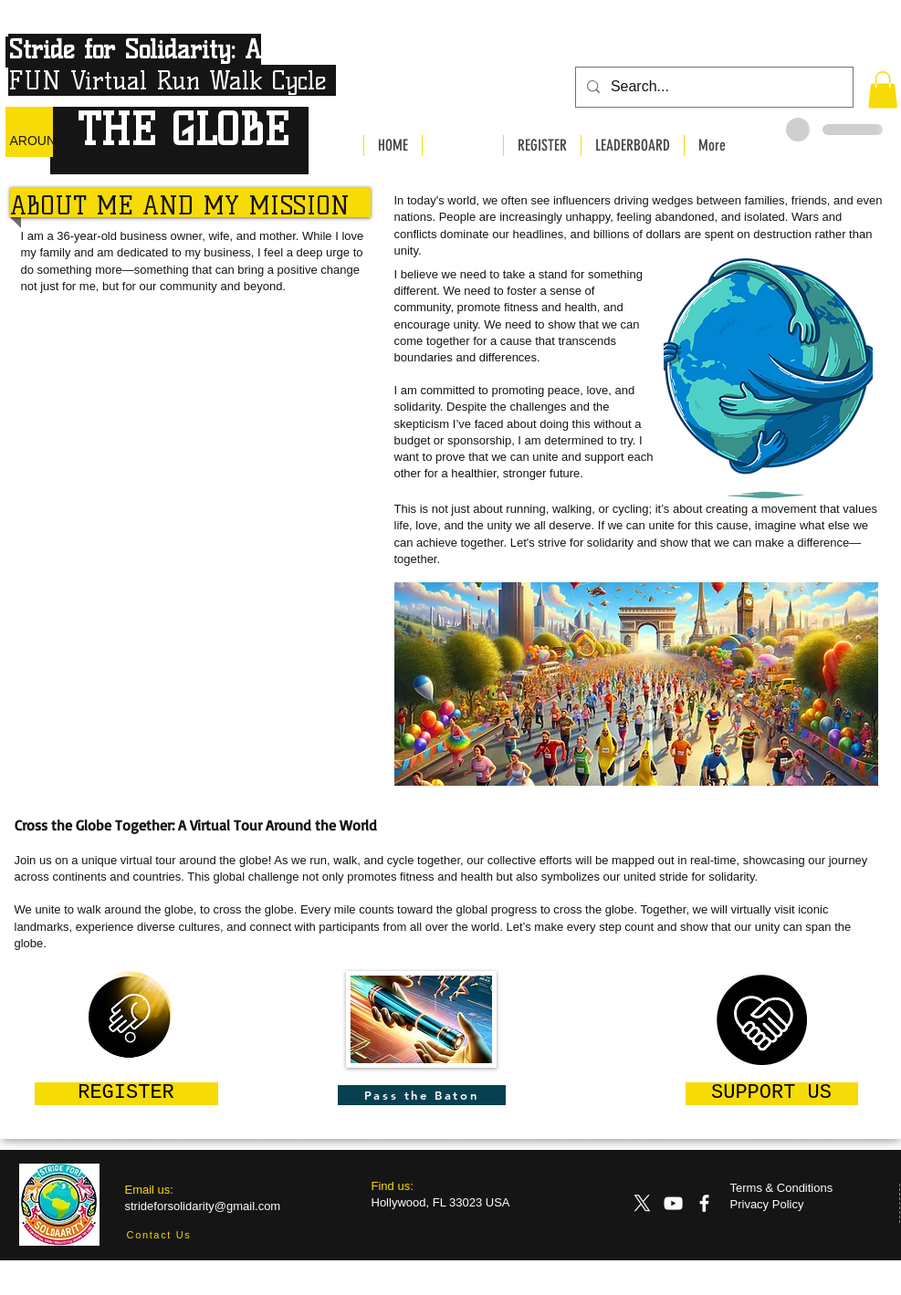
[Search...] (712, 87)
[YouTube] (673, 1203)
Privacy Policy (767, 1204)
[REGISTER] (126, 1093)
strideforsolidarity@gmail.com (203, 1206)
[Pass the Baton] (422, 1095)
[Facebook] (704, 1203)
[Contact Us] (159, 1235)
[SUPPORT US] (772, 1093)
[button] (882, 90)
